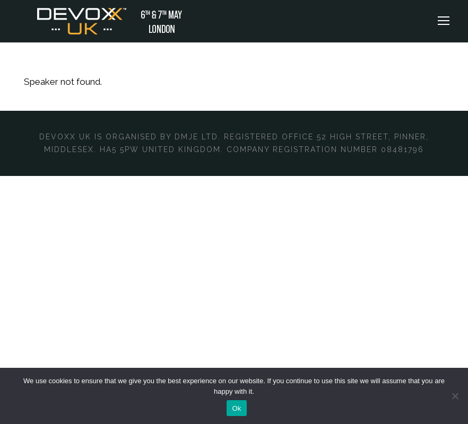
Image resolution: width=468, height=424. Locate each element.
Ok (236, 408)
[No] (454, 396)
